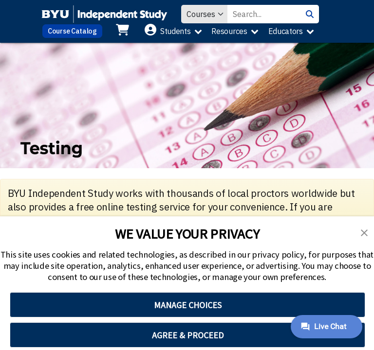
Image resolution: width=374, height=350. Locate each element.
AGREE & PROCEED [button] (188, 335)
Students (175, 31)
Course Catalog (72, 30)
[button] (364, 232)
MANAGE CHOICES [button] (188, 305)
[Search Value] (263, 14)
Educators (285, 31)
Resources (229, 31)
